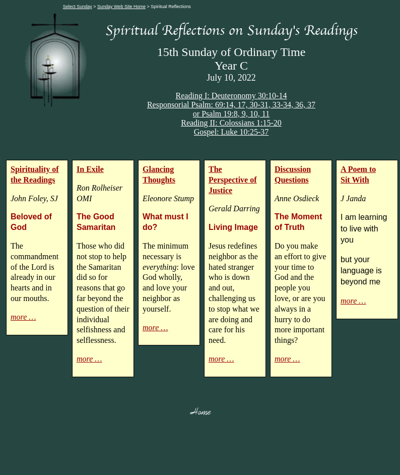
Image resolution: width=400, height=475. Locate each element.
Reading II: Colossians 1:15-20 (231, 122)
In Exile (90, 169)
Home (200, 411)
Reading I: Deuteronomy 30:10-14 (231, 95)
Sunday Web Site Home (121, 6)
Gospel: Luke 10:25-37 (231, 132)
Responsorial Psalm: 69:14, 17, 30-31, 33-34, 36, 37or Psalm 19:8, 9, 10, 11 (231, 109)
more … (23, 317)
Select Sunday (77, 6)
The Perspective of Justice (233, 180)
